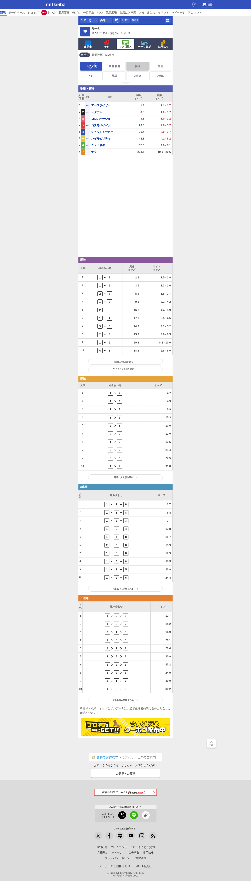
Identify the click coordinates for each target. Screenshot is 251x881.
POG (212, 12)
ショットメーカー (102, 131)
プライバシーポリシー (118, 858)
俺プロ (188, 12)
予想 (45, 12)
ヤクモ (95, 151)
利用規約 (102, 852)
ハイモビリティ (100, 138)
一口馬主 (200, 12)
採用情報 (148, 852)
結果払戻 (163, 44)
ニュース (17, 12)
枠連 (137, 66)
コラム (82, 12)
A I (38, 12)
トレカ (163, 12)
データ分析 (144, 44)
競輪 (207, 4)
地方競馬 (111, 12)
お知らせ (101, 847)
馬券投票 (97, 54)
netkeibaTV (96, 12)
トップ (5, 12)
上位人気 (91, 66)
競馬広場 (222, 12)
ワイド (91, 75)
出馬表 (88, 44)
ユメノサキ (98, 145)
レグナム (96, 112)
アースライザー (100, 105)
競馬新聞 (175, 12)
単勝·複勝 (114, 66)
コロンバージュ (100, 118)
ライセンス (118, 852)
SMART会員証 (142, 866)
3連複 (137, 75)
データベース (128, 12)
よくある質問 (146, 847)
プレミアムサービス (122, 847)
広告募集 (133, 852)
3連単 (160, 75)
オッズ (85, 54)
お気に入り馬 (239, 12)
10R (134, 20)
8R (126, 20)
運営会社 (140, 858)
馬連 (160, 66)
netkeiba (55, 4)
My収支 (110, 54)
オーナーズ (106, 866)
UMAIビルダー (66, 12)
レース (30, 12)
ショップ (144, 12)
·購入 (125, 44)
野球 (127, 866)
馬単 (114, 75)
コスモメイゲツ (100, 125)
